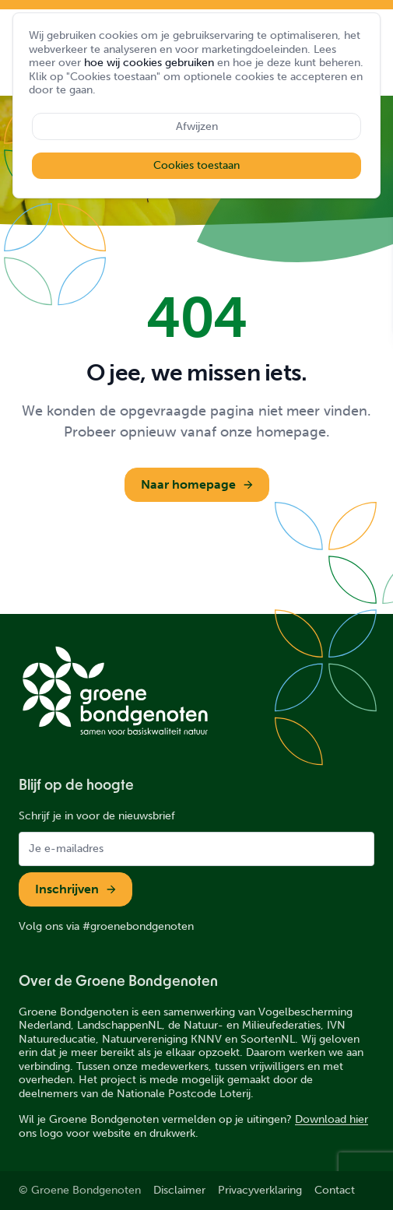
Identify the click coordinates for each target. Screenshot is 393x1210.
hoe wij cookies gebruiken (149, 62)
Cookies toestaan (196, 165)
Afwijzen (197, 126)
